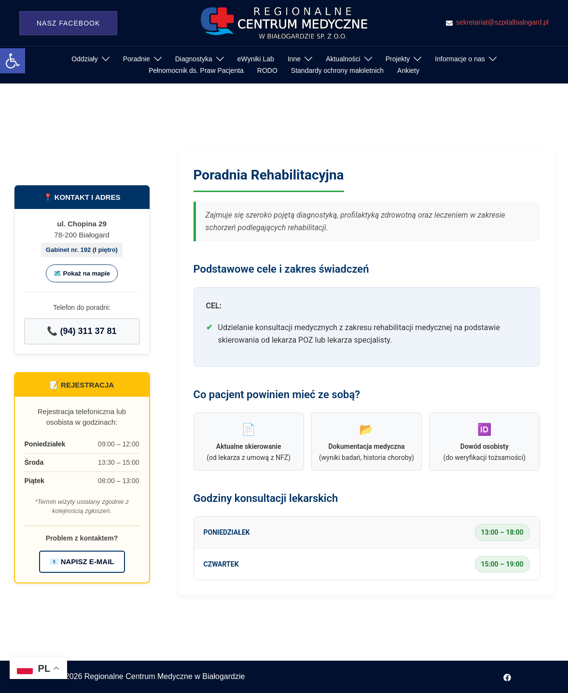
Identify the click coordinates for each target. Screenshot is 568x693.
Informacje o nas (460, 59)
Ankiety (408, 70)
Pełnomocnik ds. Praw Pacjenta (196, 70)
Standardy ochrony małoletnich (337, 70)
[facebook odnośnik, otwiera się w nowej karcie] (507, 676)
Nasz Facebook (68, 23)
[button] (12, 60)
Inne (294, 59)
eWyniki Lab (255, 59)
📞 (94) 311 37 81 (81, 331)
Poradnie (136, 59)
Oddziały (84, 59)
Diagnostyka (193, 59)
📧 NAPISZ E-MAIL (82, 561)
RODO (267, 70)
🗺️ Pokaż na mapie (82, 273)
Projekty (398, 59)
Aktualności (343, 59)
